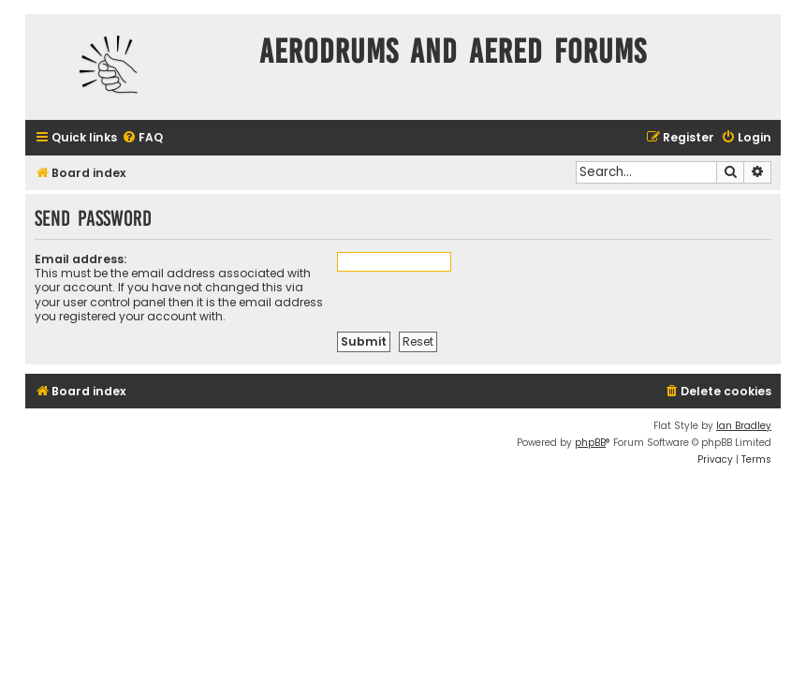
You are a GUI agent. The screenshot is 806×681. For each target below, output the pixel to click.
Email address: (80, 259)
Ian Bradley (743, 426)
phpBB (590, 443)
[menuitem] (142, 138)
